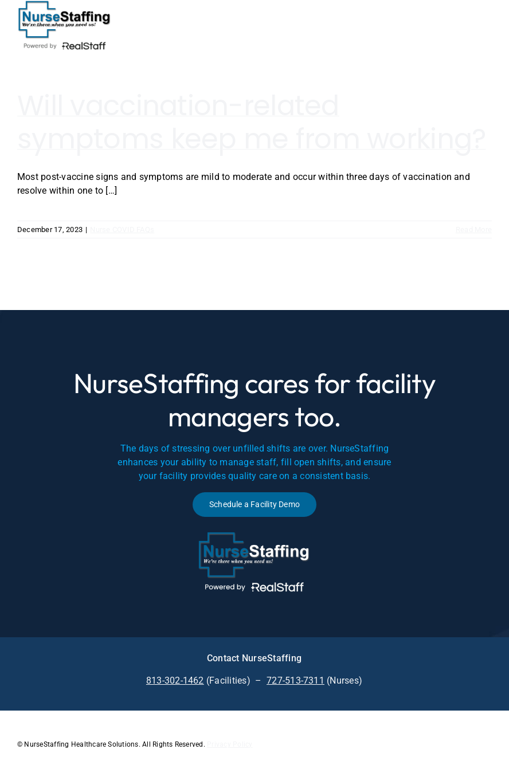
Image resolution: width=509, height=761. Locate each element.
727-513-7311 (295, 680)
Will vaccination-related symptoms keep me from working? (251, 122)
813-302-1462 (175, 680)
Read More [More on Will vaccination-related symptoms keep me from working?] (474, 229)
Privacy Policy (229, 744)
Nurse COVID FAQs (122, 229)
